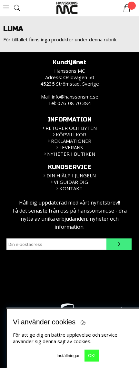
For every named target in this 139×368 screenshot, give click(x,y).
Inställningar (68, 355)
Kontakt (71, 188)
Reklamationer (71, 141)
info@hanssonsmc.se (75, 96)
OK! (91, 355)
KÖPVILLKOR (71, 134)
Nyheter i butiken (71, 154)
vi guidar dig (71, 182)
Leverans (71, 147)
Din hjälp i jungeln (71, 175)
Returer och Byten (71, 128)
